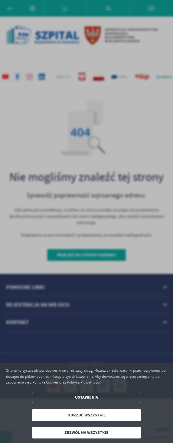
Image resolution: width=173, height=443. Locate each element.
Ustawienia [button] (86, 397)
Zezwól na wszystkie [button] (86, 432)
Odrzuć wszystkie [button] (86, 415)
